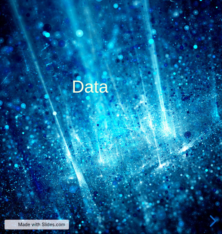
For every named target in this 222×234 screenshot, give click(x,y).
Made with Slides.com (41, 224)
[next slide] (213, 221)
